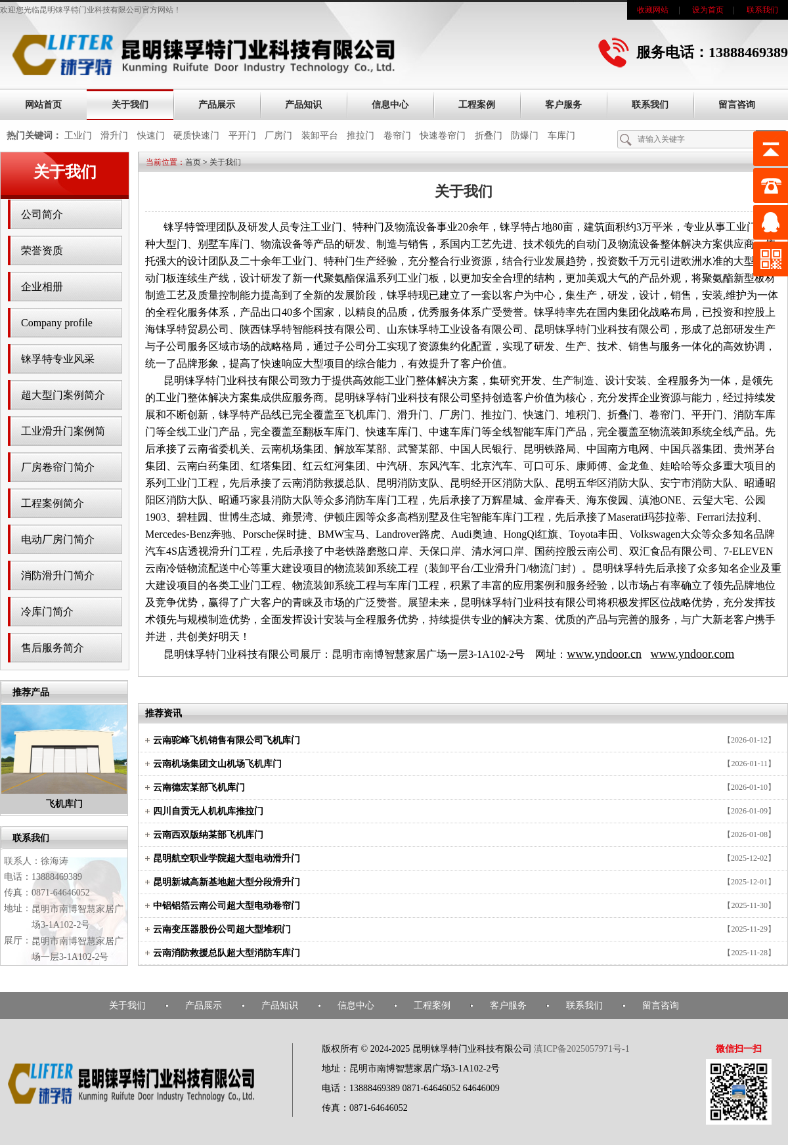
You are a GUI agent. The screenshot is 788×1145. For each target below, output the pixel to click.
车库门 (561, 135)
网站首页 (43, 105)
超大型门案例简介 (63, 394)
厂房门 (278, 135)
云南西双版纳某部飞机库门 (208, 835)
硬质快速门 (196, 135)
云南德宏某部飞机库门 (199, 787)
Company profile (57, 322)
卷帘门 (397, 135)
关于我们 (130, 105)
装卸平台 (319, 135)
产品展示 (216, 105)
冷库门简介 (47, 611)
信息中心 (390, 105)
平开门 (242, 135)
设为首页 (708, 9)
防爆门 (524, 135)
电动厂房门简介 (58, 539)
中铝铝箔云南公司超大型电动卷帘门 (226, 906)
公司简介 (42, 214)
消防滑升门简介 (58, 575)
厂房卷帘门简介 (58, 467)
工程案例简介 (52, 503)
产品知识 (303, 105)
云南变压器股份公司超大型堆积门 (222, 929)
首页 (193, 162)
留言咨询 (736, 105)
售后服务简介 (52, 647)
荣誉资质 (42, 250)
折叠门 (488, 135)
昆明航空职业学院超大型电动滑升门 (226, 858)
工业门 (78, 135)
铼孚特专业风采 (58, 358)
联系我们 (762, 9)
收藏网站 (652, 9)
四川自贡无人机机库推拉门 (208, 811)
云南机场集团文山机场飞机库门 (217, 764)
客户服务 (563, 105)
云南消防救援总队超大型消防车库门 (226, 953)
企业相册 (42, 286)
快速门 (151, 135)
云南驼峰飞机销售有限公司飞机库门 (226, 740)
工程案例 (476, 105)
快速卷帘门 (443, 135)
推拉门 (360, 135)
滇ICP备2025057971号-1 (581, 1049)
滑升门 (114, 135)
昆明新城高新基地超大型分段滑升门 (226, 882)
